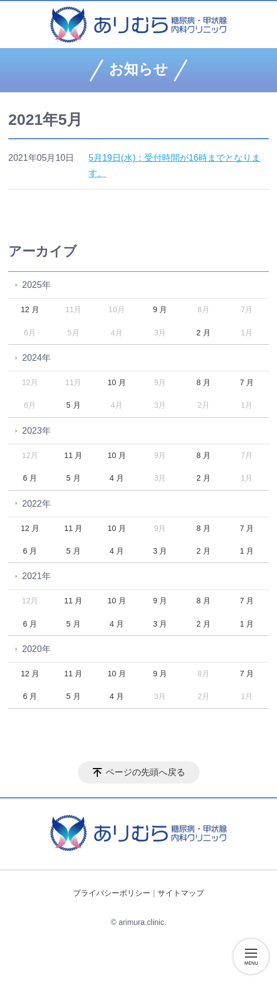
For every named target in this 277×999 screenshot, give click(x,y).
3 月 (160, 550)
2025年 (36, 285)
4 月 (116, 478)
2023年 (36, 430)
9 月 (160, 309)
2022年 (36, 503)
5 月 (73, 405)
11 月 (73, 455)
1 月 (247, 550)
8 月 (203, 382)
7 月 (247, 382)
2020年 (36, 649)
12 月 (29, 309)
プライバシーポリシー (111, 892)
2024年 (36, 357)
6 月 (30, 478)
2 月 (203, 332)
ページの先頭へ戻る (145, 772)
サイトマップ (181, 892)
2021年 (36, 576)
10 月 (116, 382)
